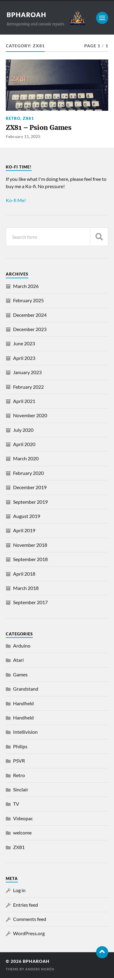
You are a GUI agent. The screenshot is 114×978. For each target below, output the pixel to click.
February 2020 (28, 473)
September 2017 (30, 602)
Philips (20, 746)
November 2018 (30, 545)
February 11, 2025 (23, 136)
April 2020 (24, 444)
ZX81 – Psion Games (38, 128)
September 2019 (30, 502)
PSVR (19, 760)
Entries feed (25, 905)
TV (16, 804)
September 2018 (30, 559)
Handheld (23, 703)
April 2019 (24, 530)
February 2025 (28, 300)
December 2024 (30, 315)
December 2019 (30, 487)
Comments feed (29, 919)
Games (20, 674)
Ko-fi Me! (16, 200)
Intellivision (25, 732)
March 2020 (26, 458)
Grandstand (25, 689)
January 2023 (27, 372)
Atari (18, 660)
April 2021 (24, 401)
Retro (13, 118)
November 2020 (30, 415)
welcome (22, 832)
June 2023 (24, 343)
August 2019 (26, 516)
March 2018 (26, 588)
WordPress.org (29, 933)
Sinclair (20, 789)
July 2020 (23, 430)
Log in (19, 890)
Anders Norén (39, 969)
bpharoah (36, 961)
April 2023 (24, 358)
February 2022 (28, 387)
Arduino (21, 645)
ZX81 (28, 118)
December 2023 (30, 329)
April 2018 (24, 574)
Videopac (23, 818)
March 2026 (26, 286)
